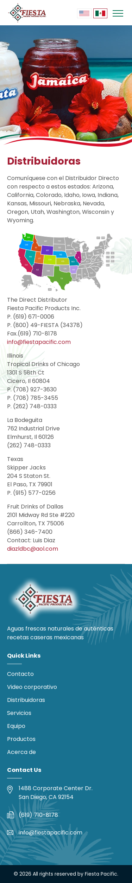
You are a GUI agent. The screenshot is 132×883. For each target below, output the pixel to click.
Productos (21, 739)
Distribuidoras (26, 700)
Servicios (19, 713)
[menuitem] (84, 13)
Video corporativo (32, 687)
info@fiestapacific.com (39, 342)
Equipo (16, 726)
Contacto (20, 674)
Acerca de (21, 752)
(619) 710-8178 (38, 815)
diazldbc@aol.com (32, 549)
